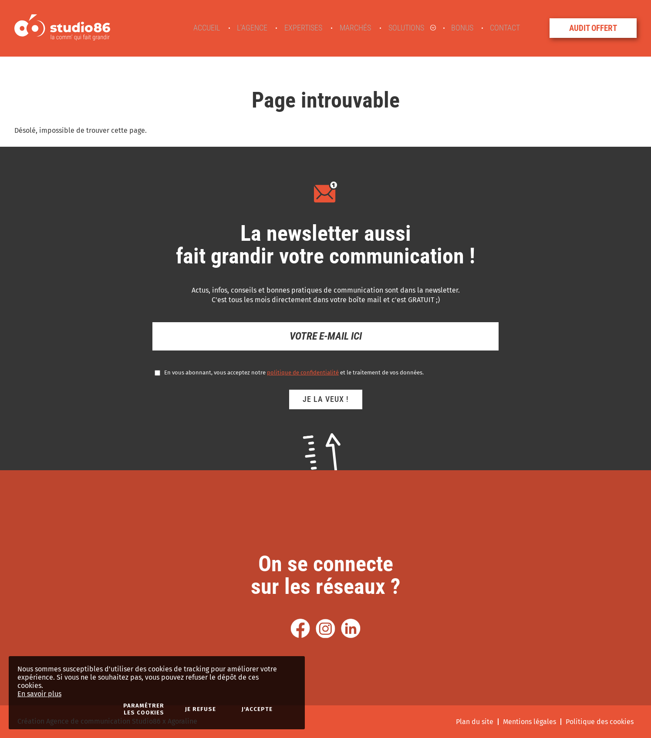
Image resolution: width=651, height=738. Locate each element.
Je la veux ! (326, 399)
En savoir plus (39, 694)
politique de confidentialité (303, 372)
